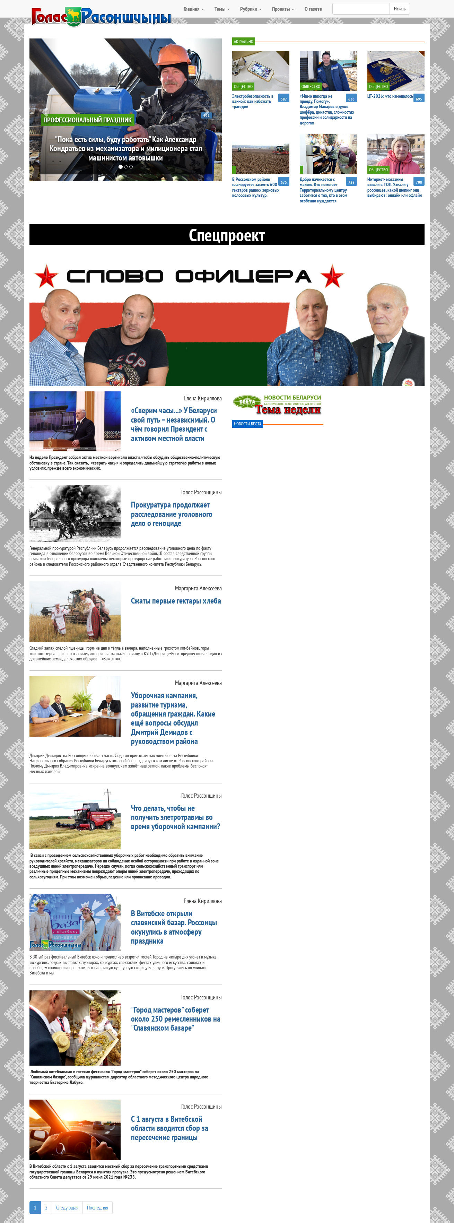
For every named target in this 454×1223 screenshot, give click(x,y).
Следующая (67, 1207)
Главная (194, 8)
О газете (313, 8)
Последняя (97, 1207)
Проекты (283, 8)
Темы (222, 8)
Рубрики (251, 8)
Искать (399, 9)
